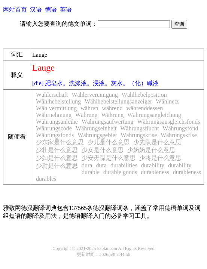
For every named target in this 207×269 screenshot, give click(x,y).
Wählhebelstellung (58, 101)
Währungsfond (180, 128)
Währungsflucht (139, 128)
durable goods (120, 172)
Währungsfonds (55, 135)
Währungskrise (139, 135)
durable (91, 172)
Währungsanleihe (57, 121)
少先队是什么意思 (157, 142)
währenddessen (145, 108)
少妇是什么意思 (57, 158)
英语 (66, 9)
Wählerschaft (52, 95)
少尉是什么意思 (57, 166)
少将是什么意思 (160, 158)
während (112, 108)
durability (152, 165)
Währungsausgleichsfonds (168, 121)
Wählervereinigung (94, 95)
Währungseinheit (96, 128)
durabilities (123, 165)
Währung (86, 115)
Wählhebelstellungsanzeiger (118, 101)
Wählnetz (167, 101)
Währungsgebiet (97, 135)
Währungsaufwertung (108, 121)
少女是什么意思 (103, 150)
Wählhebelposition (144, 95)
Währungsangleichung (154, 115)
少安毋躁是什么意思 (109, 158)
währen (89, 108)
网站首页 (15, 9)
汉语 (36, 9)
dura (87, 165)
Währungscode (54, 128)
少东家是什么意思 (60, 142)
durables (46, 179)
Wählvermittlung (56, 108)
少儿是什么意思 (109, 142)
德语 (51, 9)
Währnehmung (53, 115)
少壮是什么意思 (57, 150)
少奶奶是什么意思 (151, 150)
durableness (155, 172)
